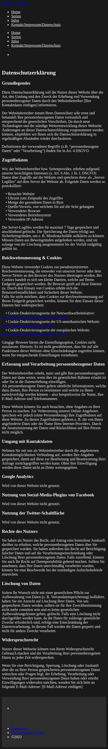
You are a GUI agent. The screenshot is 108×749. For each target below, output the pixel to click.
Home (15, 12)
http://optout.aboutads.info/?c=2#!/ (28, 326)
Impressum (19, 728)
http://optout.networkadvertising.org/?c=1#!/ (35, 317)
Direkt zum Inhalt (15, 4)
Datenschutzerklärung (27, 733)
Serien (16, 16)
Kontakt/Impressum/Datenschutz (36, 25)
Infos (15, 20)
